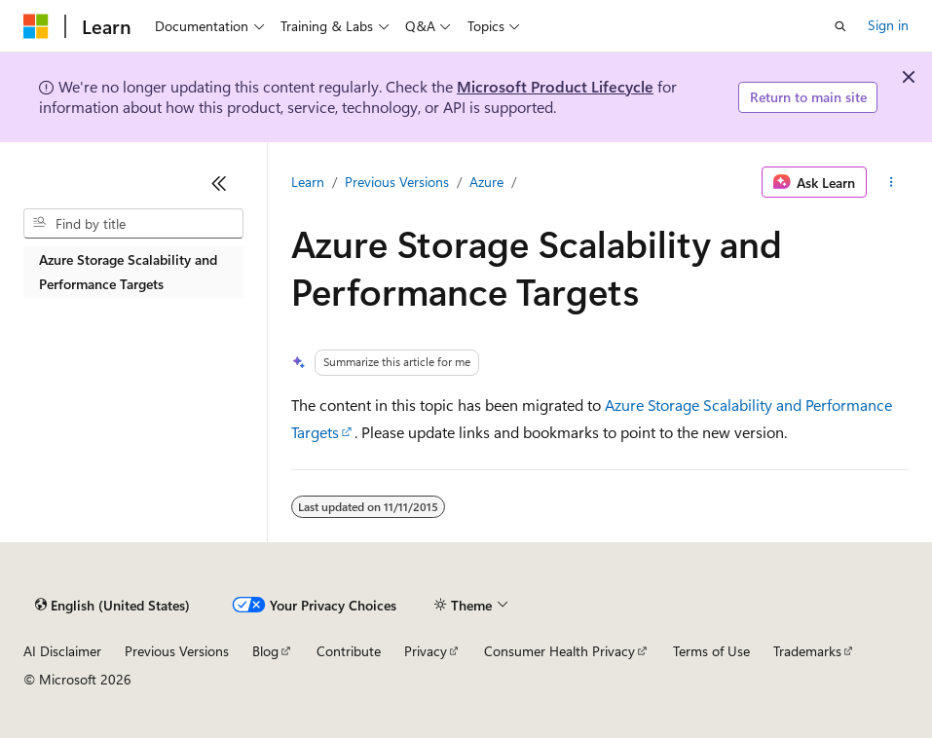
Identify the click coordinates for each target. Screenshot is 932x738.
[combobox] (133, 224)
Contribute (349, 651)
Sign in (888, 25)
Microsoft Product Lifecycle (555, 86)
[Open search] (840, 26)
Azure (486, 181)
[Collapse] (219, 183)
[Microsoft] (36, 26)
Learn (307, 181)
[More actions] (892, 182)
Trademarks (807, 651)
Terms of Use (711, 651)
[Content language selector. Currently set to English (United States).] (112, 605)
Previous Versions (397, 181)
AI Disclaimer (62, 651)
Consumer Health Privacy (559, 651)
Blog (265, 651)
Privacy (425, 651)
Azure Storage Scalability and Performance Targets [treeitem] (128, 271)
